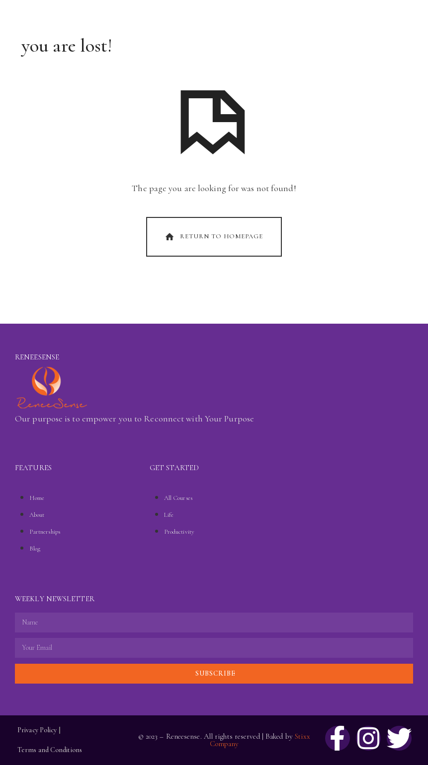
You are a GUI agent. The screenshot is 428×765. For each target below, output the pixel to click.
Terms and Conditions (49, 750)
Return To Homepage (213, 236)
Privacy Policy (37, 730)
